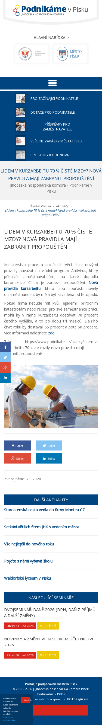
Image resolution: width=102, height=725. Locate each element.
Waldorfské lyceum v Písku (27, 578)
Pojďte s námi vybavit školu (28, 561)
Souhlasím (27, 700)
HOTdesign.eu (77, 699)
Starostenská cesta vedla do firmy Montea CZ (44, 509)
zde (51, 333)
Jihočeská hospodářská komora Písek (62, 689)
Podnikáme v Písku (51, 694)
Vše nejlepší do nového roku (29, 544)
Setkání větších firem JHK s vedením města (41, 526)
